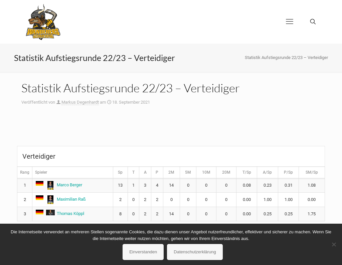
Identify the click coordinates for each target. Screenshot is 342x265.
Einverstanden (143, 251)
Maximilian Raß (60, 199)
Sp (120, 172)
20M (226, 172)
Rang (24, 172)
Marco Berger (58, 184)
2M (171, 172)
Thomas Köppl (59, 213)
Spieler (41, 172)
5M (188, 172)
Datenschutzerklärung (195, 251)
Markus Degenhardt (80, 102)
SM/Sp (312, 172)
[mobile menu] (289, 21)
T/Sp (246, 172)
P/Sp (288, 172)
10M (206, 172)
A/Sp (267, 172)
